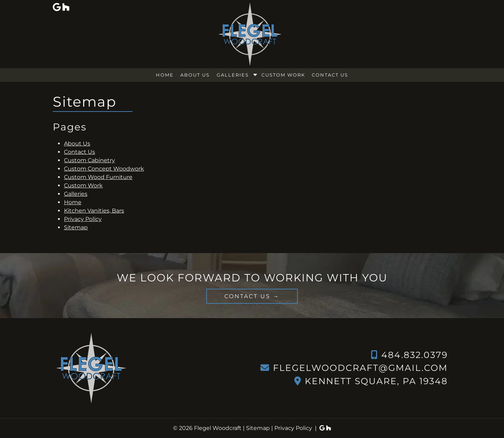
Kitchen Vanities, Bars (94, 210)
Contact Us (330, 75)
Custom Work (283, 75)
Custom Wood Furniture (98, 177)
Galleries (233, 75)
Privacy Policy (83, 219)
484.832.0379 (414, 355)
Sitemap (76, 227)
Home (165, 75)
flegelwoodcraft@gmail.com (360, 367)
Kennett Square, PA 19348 (376, 381)
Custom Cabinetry (89, 160)
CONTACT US (247, 296)
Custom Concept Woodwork (104, 168)
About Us (195, 75)
